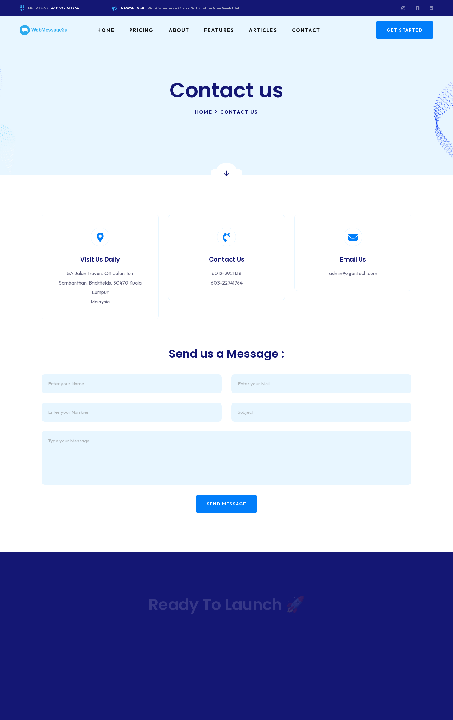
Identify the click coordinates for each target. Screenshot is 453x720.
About (179, 30)
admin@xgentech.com (353, 273)
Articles (263, 30)
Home (105, 30)
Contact (306, 30)
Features (219, 30)
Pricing (141, 30)
